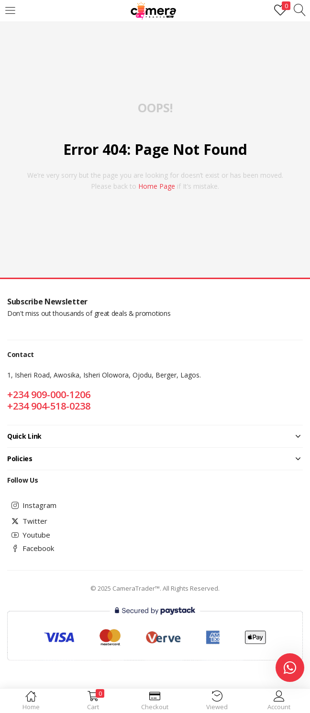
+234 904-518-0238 (48, 406)
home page (156, 186)
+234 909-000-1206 (48, 394)
